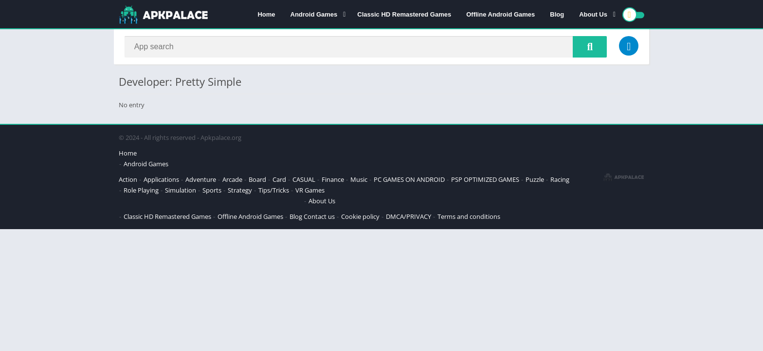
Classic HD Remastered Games (404, 15)
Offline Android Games (500, 15)
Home (266, 15)
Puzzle (535, 180)
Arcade (232, 180)
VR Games (310, 191)
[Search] (365, 47)
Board (257, 180)
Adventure (200, 180)
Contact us (319, 217)
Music (358, 180)
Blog (557, 15)
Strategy (240, 191)
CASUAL (303, 180)
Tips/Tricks (273, 191)
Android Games (314, 15)
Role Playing (141, 191)
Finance (333, 180)
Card (279, 180)
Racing (559, 180)
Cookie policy (360, 217)
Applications (161, 180)
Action (128, 180)
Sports (211, 191)
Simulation (180, 191)
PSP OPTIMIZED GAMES (485, 180)
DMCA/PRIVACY (408, 217)
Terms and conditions (468, 217)
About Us (593, 15)
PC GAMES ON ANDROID (409, 180)
